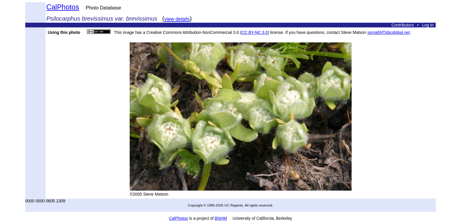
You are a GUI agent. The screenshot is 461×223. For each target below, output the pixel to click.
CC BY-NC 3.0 (254, 32)
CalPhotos (62, 7)
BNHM (221, 218)
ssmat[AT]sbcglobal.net (388, 32)
